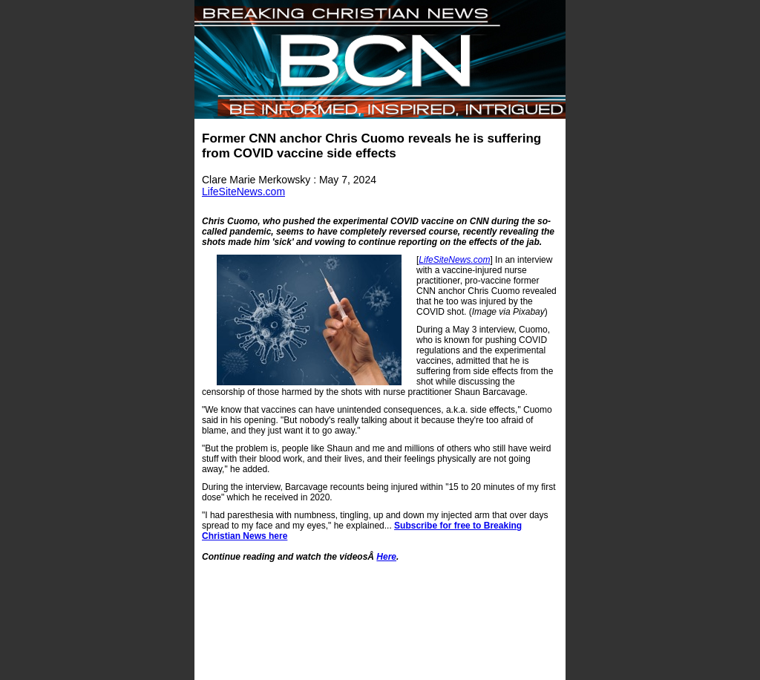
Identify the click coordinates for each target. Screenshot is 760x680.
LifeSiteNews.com (243, 191)
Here (386, 557)
